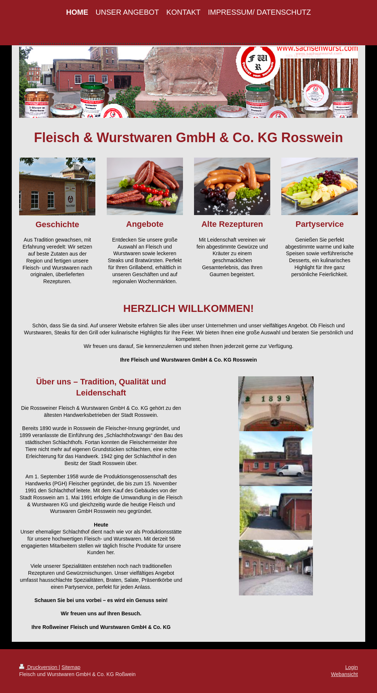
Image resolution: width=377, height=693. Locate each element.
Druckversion (39, 667)
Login (351, 667)
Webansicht (344, 674)
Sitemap (70, 667)
